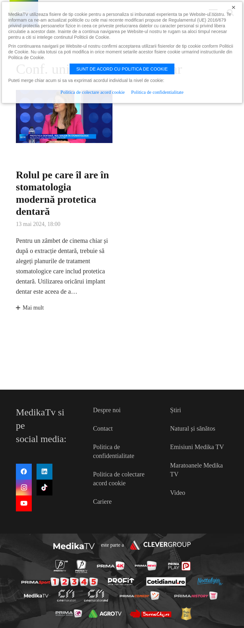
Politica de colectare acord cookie (92, 92)
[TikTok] (44, 487)
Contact (103, 428)
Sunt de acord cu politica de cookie (122, 69)
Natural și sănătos (192, 428)
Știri (175, 409)
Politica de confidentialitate (157, 92)
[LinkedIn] (44, 472)
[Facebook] (24, 472)
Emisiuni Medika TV (197, 446)
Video (177, 492)
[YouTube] (24, 503)
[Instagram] (24, 487)
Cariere (102, 501)
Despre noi (107, 409)
